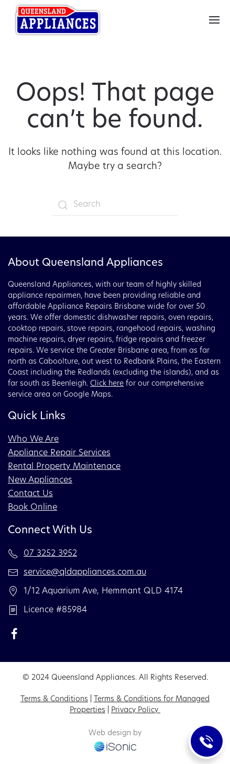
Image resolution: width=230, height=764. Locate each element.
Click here (107, 384)
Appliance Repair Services (59, 453)
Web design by (115, 733)
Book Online (32, 507)
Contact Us (30, 494)
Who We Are (33, 439)
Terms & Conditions (54, 699)
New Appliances (40, 480)
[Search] (115, 205)
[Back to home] (57, 20)
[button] (214, 20)
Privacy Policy (135, 710)
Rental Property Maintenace (64, 467)
